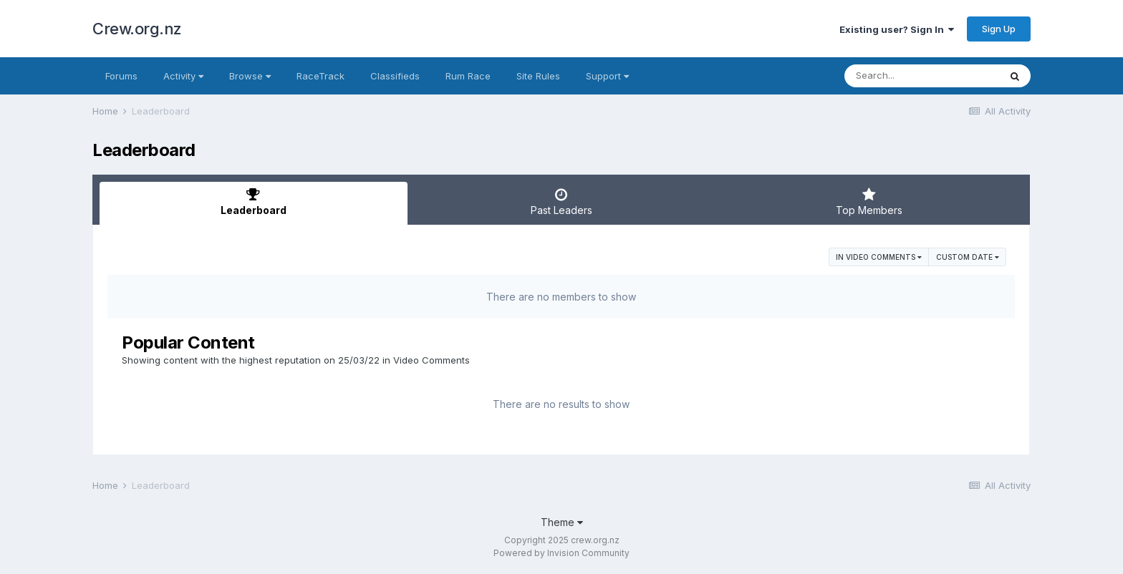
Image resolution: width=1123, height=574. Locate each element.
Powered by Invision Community (561, 553)
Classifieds (395, 76)
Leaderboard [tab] (253, 202)
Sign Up (999, 28)
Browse (250, 76)
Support (607, 76)
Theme (562, 522)
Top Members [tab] (869, 202)
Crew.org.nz (137, 28)
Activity (183, 76)
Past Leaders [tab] (561, 202)
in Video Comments (879, 257)
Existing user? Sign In (896, 29)
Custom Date (967, 257)
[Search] (921, 75)
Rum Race (468, 76)
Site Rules (538, 76)
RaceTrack (320, 76)
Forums (121, 76)
